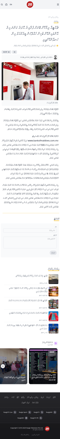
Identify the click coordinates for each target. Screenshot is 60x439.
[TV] (6, 4)
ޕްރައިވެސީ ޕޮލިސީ (35, 435)
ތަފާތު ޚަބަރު (35, 402)
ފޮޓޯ (18, 397)
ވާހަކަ (12, 397)
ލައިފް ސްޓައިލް (26, 402)
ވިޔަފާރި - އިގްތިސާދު (32, 397)
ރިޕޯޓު (23, 397)
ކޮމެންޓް (55, 235)
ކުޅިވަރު (48, 397)
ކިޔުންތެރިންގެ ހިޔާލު (25, 435)
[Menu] (58, 4)
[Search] (2, 4)
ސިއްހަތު (6, 397)
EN (11, 4)
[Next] (3, 366)
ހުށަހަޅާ (53, 253)
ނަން (56, 227)
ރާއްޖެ (54, 397)
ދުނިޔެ (42, 397)
